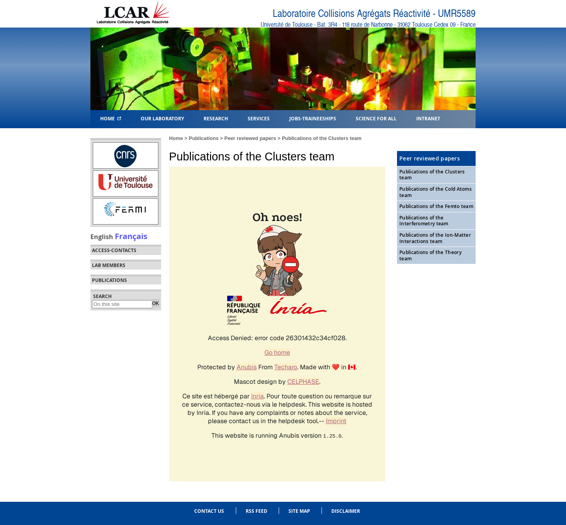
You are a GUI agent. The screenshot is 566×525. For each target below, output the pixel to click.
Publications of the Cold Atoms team (435, 192)
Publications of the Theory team (430, 255)
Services (259, 118)
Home (110, 118)
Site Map (299, 511)
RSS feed (256, 511)
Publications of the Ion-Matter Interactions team (435, 238)
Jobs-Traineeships (312, 118)
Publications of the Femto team (436, 206)
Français (131, 235)
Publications (204, 138)
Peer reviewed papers (250, 138)
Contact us (209, 511)
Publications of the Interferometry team (423, 220)
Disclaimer (345, 511)
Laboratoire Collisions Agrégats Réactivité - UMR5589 (374, 13)
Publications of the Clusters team (322, 138)
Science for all (376, 118)
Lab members (108, 265)
